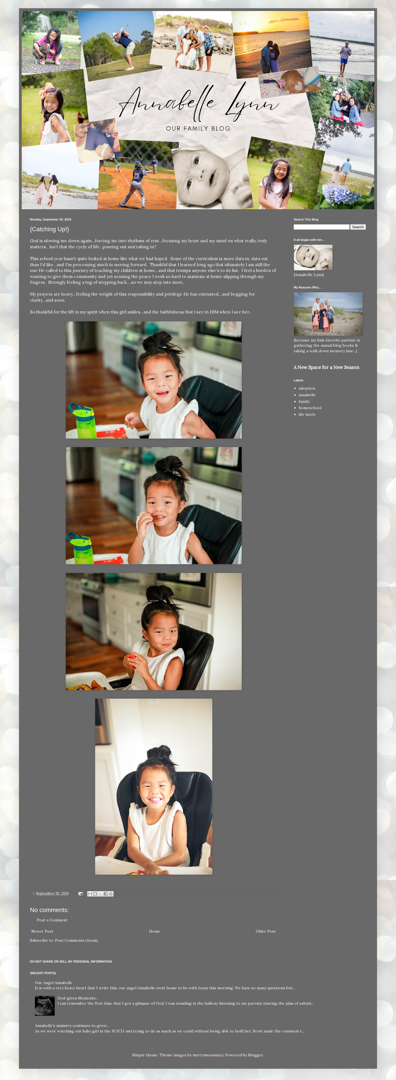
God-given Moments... (77, 998)
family (304, 401)
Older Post (266, 931)
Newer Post (42, 931)
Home (154, 931)
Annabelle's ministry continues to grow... (72, 1025)
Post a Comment (52, 920)
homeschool (310, 407)
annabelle (307, 394)
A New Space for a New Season (326, 367)
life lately (307, 414)
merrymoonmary (208, 1055)
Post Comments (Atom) (76, 940)
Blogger (255, 1055)
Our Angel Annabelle (53, 982)
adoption (307, 388)
